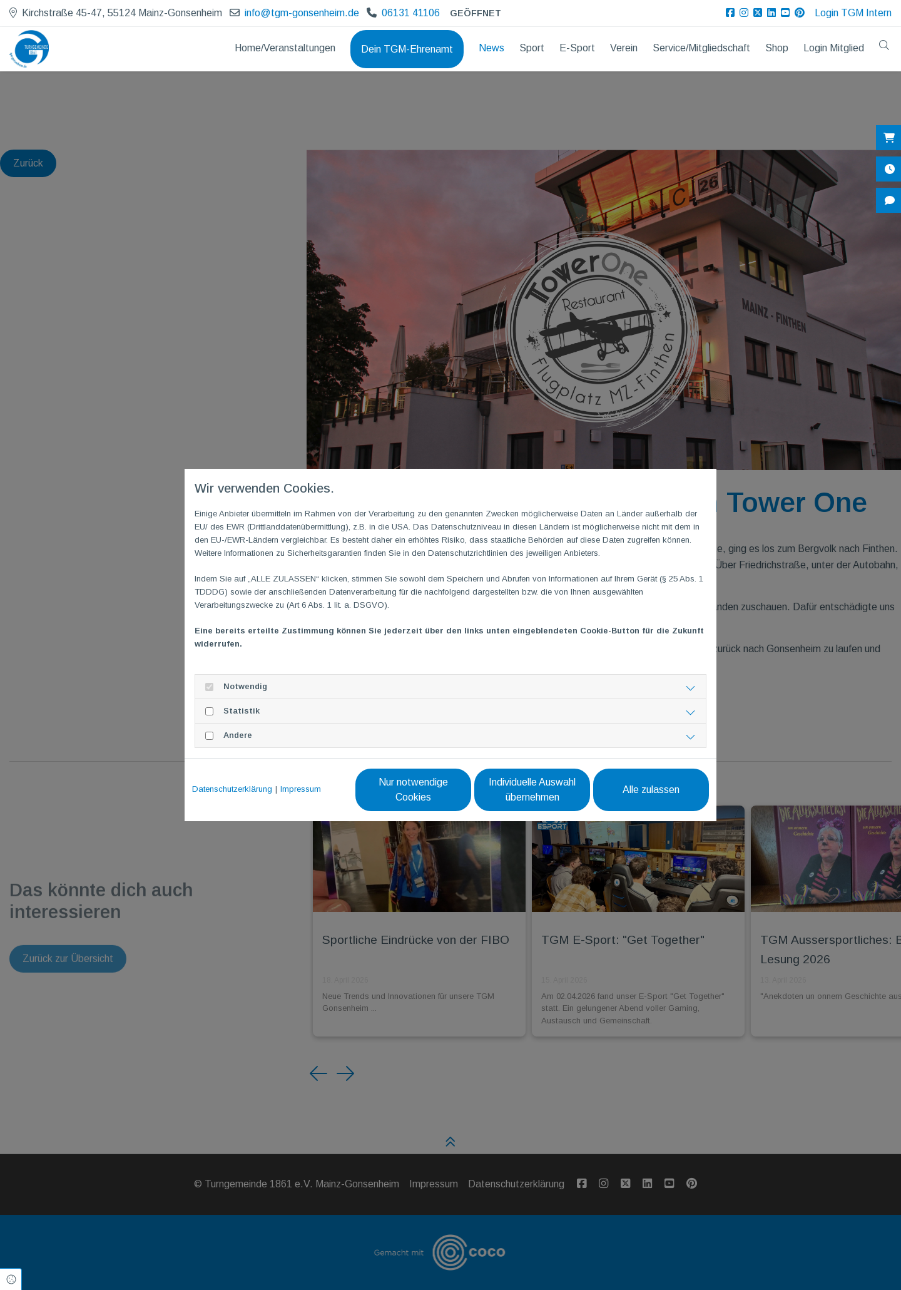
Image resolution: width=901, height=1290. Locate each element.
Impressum (300, 789)
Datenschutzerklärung (232, 789)
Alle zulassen (651, 789)
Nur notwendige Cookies (413, 789)
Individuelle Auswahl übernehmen (532, 789)
